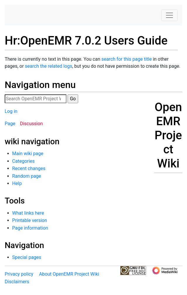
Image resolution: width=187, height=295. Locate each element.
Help (17, 183)
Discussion (31, 123)
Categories (23, 161)
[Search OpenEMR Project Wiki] (35, 98)
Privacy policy (19, 274)
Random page (26, 176)
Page (10, 123)
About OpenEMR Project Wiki (69, 274)
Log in (11, 111)
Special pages (26, 257)
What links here (28, 213)
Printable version (29, 220)
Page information (30, 228)
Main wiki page (27, 153)
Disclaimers (17, 281)
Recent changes (29, 168)
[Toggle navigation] (169, 15)
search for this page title (126, 59)
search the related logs (48, 66)
